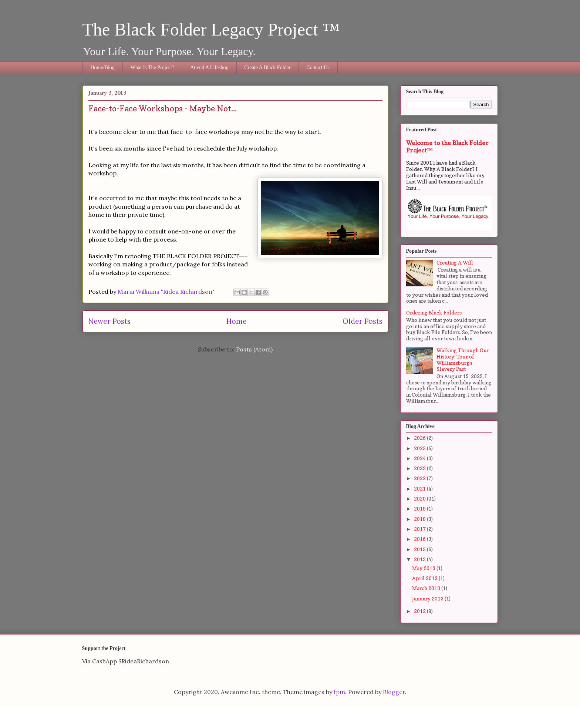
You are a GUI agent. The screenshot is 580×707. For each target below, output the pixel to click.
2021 (420, 488)
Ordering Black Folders (434, 312)
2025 (420, 448)
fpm (339, 692)
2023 (420, 468)
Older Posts (362, 321)
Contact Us (318, 67)
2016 (420, 539)
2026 (420, 438)
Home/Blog (103, 67)
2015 (420, 549)
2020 (420, 498)
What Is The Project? (152, 67)
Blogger (394, 692)
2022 (420, 478)
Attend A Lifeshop (209, 67)
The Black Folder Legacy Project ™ (211, 29)
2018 (420, 519)
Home (236, 321)
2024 (420, 458)
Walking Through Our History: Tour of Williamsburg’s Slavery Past (462, 359)
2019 (420, 508)
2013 (420, 559)
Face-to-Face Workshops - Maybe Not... (162, 108)
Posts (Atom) (254, 349)
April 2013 (425, 578)
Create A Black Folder (268, 67)
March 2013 (426, 588)
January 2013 (428, 598)
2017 (420, 529)
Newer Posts (109, 321)
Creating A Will (454, 262)
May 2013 (424, 568)
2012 (420, 611)
